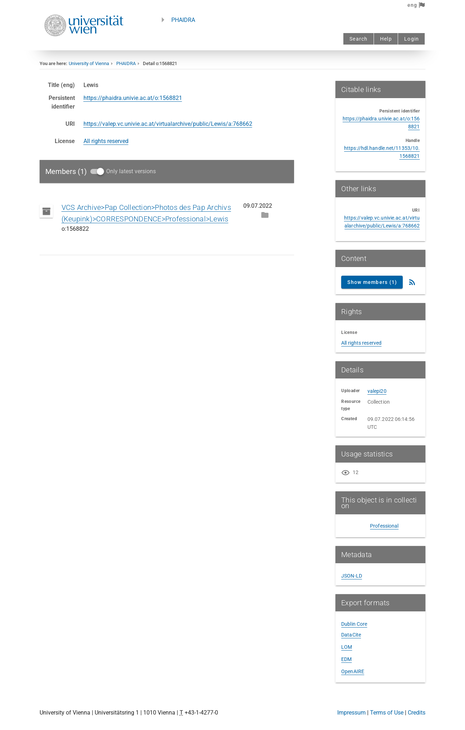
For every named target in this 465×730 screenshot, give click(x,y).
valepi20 (377, 391)
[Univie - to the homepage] (84, 45)
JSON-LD (351, 576)
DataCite (351, 635)
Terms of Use (386, 712)
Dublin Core (354, 624)
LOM (346, 647)
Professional (384, 526)
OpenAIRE (352, 671)
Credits (416, 712)
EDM (346, 659)
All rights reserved (105, 141)
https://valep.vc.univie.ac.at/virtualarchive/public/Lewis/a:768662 (167, 123)
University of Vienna (89, 63)
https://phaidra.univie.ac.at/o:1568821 (132, 98)
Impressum (351, 712)
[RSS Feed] (412, 282)
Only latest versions (131, 171)
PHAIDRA (183, 20)
